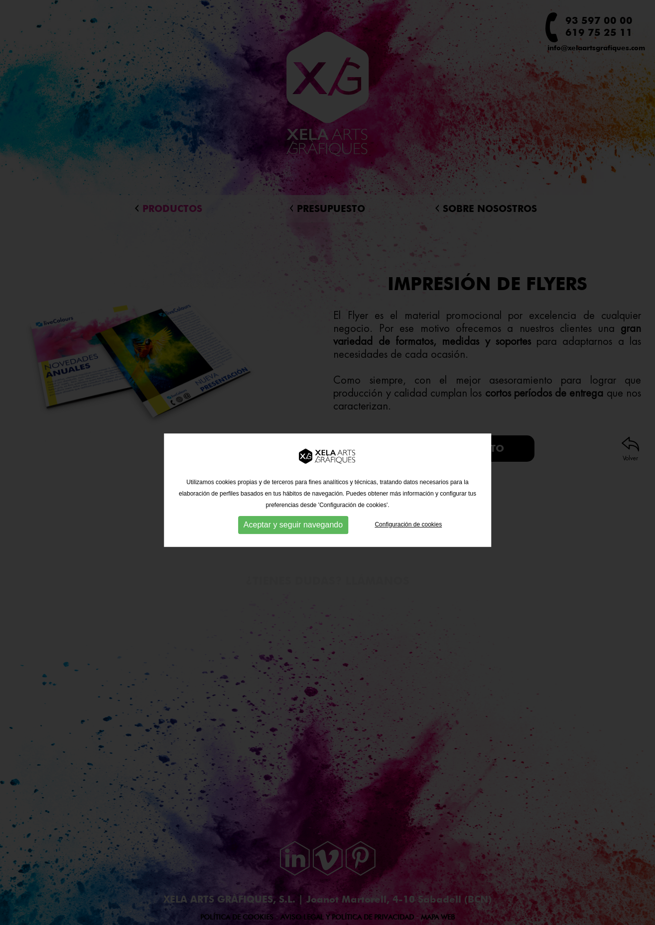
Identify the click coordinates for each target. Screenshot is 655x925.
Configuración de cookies (408, 530)
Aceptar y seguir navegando (293, 530)
